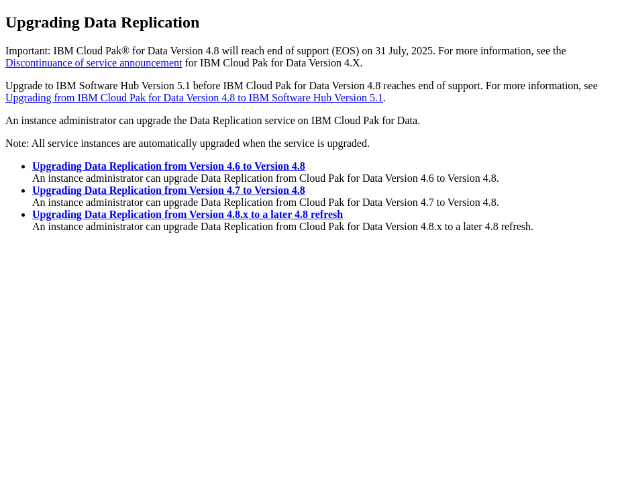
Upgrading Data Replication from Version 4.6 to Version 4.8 (168, 166)
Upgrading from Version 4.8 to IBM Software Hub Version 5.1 (194, 97)
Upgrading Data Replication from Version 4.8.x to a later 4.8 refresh (187, 214)
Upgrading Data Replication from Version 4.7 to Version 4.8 (168, 190)
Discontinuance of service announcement (93, 62)
